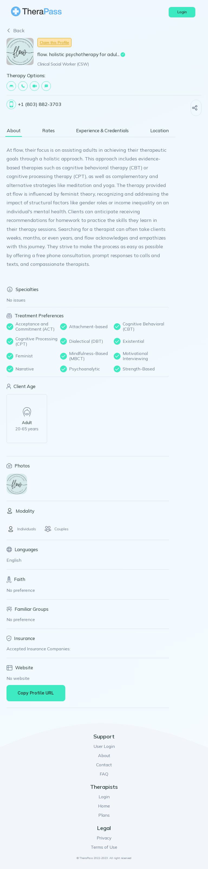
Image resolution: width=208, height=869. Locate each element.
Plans (104, 815)
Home (104, 806)
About (104, 755)
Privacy (104, 838)
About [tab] (14, 130)
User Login (104, 746)
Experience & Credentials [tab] (102, 130)
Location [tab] (159, 130)
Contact (104, 764)
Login (104, 796)
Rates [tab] (48, 130)
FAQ (104, 774)
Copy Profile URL (36, 693)
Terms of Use (104, 847)
